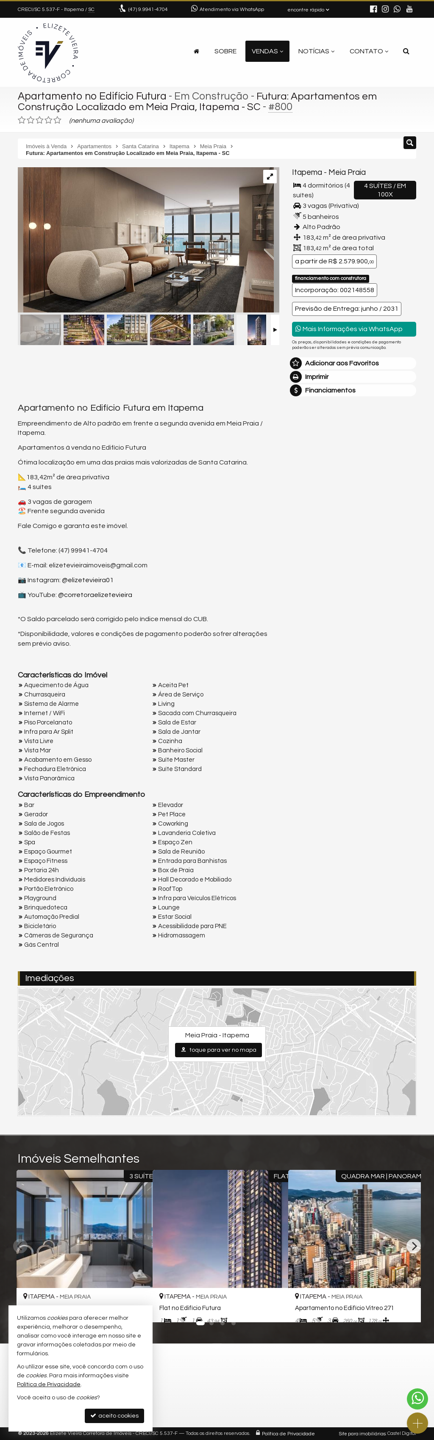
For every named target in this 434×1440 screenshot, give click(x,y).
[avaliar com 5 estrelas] (57, 120)
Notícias (316, 51)
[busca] (406, 51)
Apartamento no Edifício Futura (94, 96)
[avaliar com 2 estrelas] (31, 120)
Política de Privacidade (288, 1433)
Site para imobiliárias (362, 1433)
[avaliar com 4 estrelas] (49, 120)
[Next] (413, 1246)
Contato (369, 51)
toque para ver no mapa (218, 1050)
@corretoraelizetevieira (95, 594)
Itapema (307, 173)
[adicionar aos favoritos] (271, 1308)
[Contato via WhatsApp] (417, 1399)
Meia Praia (346, 173)
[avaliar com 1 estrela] (22, 120)
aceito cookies (114, 1415)
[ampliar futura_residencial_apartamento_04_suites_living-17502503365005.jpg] (146, 240)
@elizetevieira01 (88, 580)
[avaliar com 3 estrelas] (40, 120)
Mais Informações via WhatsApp (349, 328)
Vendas (267, 51)
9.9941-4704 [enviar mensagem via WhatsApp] (148, 9)
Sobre (225, 51)
